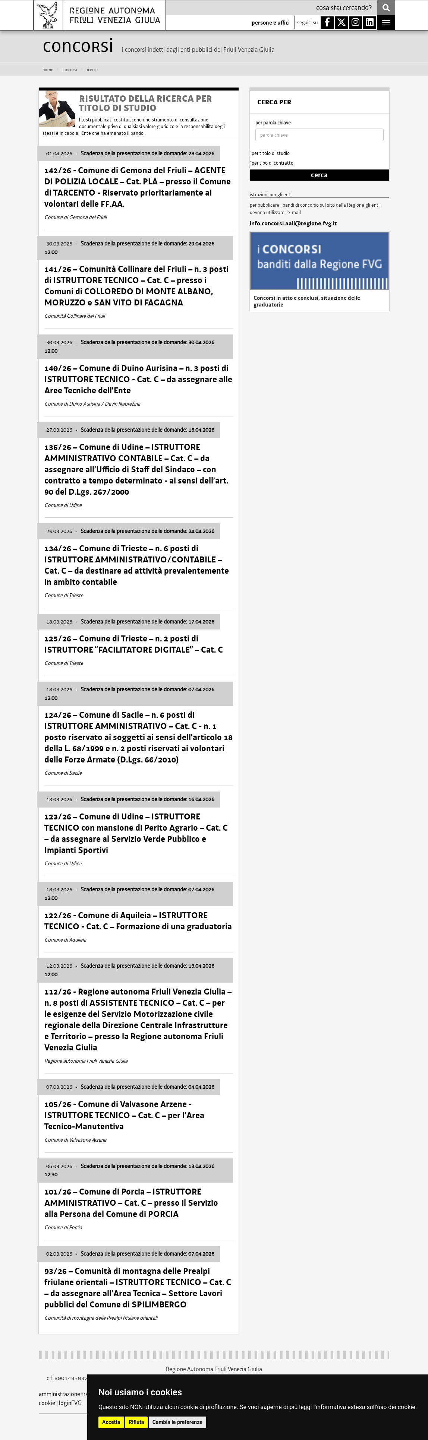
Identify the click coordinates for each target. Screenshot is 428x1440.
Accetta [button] (111, 1422)
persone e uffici (271, 22)
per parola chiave (273, 123)
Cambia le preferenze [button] (177, 1422)
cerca (319, 175)
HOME (48, 70)
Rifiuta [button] (136, 1422)
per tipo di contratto (271, 163)
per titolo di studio (270, 153)
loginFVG (70, 1403)
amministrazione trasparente (74, 1394)
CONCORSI (69, 70)
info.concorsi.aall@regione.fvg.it (293, 223)
